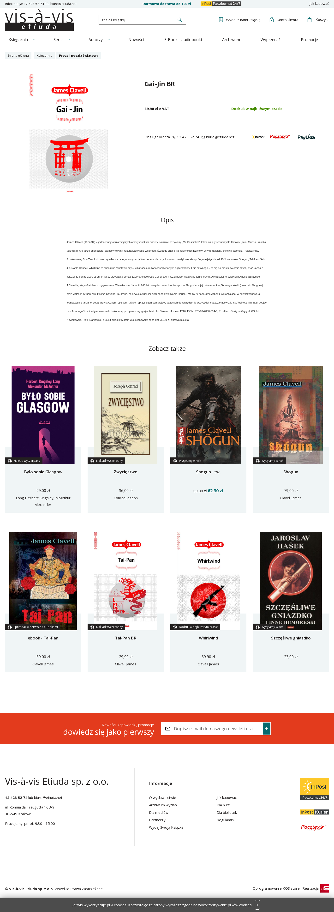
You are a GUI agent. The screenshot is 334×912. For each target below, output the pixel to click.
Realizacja (315, 888)
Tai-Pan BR (125, 637)
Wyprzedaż (277, 39)
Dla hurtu (224, 804)
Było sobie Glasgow (43, 471)
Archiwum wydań (163, 804)
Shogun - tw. (208, 471)
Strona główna (19, 55)
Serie (59, 39)
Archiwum (236, 39)
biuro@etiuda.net (63, 3)
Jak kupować (319, 3)
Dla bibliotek (227, 812)
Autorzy (98, 39)
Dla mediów (158, 812)
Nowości (139, 39)
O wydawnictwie (162, 797)
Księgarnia (18, 39)
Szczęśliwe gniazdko (291, 637)
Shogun (290, 471)
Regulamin (225, 819)
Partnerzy (157, 819)
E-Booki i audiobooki (187, 39)
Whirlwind (208, 637)
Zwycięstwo (125, 471)
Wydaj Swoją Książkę (166, 827)
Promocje (316, 39)
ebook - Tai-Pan (43, 637)
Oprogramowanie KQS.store (276, 888)
